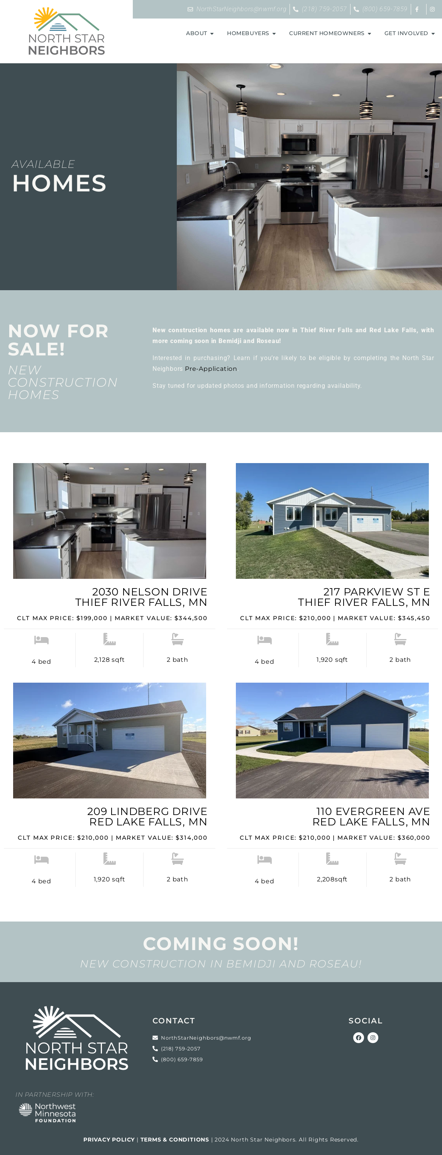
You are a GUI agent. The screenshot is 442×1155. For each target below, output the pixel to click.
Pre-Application (211, 368)
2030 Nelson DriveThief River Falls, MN (141, 597)
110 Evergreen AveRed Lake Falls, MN (371, 816)
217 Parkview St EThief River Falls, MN (364, 597)
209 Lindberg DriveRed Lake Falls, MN (147, 816)
